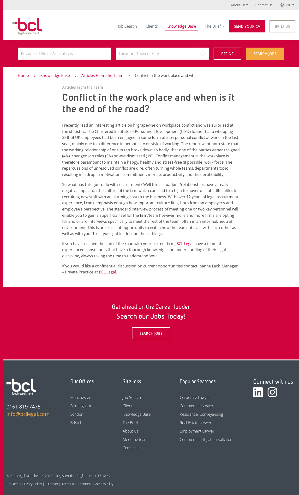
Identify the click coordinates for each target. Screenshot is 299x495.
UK (288, 5)
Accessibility (104, 484)
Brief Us (282, 26)
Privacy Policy (32, 484)
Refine (227, 53)
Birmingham (80, 405)
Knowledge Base (181, 26)
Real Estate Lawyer (195, 422)
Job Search (127, 26)
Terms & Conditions (76, 484)
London (76, 414)
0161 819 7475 (23, 406)
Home (23, 75)
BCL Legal (184, 243)
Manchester (80, 397)
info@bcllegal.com (27, 414)
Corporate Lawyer (195, 397)
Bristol (75, 422)
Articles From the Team (102, 75)
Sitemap (52, 484)
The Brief (213, 26)
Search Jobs (265, 53)
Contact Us (264, 5)
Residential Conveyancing (201, 414)
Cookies (12, 484)
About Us (238, 5)
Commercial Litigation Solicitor (206, 439)
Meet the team (135, 439)
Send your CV (247, 26)
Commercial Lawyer (196, 405)
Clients (152, 26)
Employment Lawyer (197, 431)
